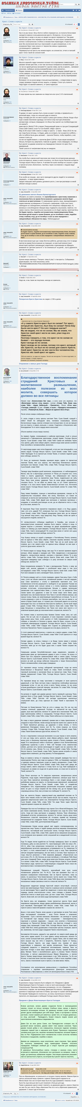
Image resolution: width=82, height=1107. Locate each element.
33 (9, 120)
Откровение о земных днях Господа (33, 364)
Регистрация (17, 13)
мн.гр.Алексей (7, 377)
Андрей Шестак (7, 1071)
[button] (74, 24)
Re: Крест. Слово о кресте (30, 28)
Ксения (5, 284)
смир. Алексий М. (8, 198)
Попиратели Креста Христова (30, 299)
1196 (10, 381)
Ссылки (3, 11)
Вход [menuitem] (77, 11)
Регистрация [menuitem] (80, 11)
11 (9, 267)
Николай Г (6, 263)
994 (10, 1075)
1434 (10, 202)
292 (10, 166)
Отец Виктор (6, 37)
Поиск (4, 13)
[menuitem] (73, 10)
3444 (10, 40)
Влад (4, 67)
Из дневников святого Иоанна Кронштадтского (37, 194)
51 (9, 71)
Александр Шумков (8, 117)
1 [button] (76, 24)
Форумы (20, 10)
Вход (10, 13)
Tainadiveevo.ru (9, 10)
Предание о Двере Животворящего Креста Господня (39, 1000)
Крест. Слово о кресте (12, 21)
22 (9, 288)
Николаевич (6, 162)
